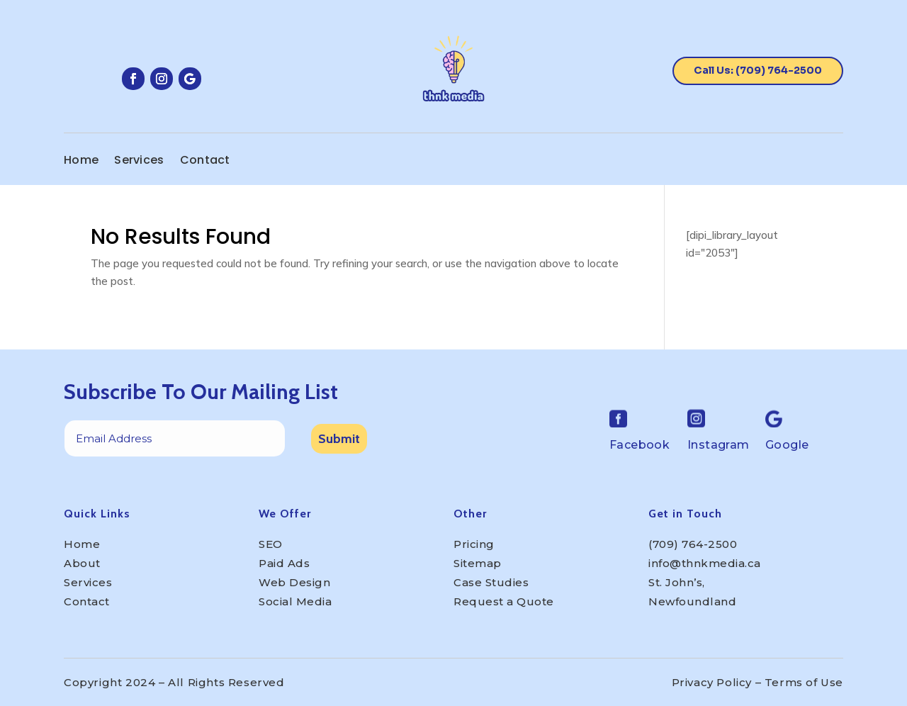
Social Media (295, 601)
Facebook (639, 445)
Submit (339, 439)
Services (139, 161)
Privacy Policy (712, 682)
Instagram (718, 445)
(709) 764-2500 (692, 544)
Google (787, 445)
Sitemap (478, 563)
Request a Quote (504, 601)
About (82, 563)
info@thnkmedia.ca (704, 563)
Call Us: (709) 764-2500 (758, 70)
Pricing (474, 544)
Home (81, 161)
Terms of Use (804, 682)
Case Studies (491, 582)
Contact (205, 161)
